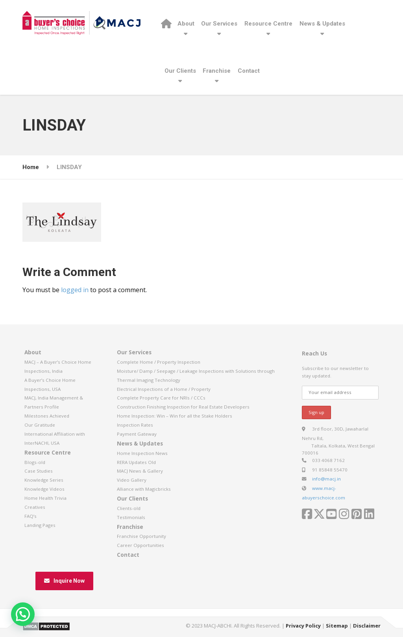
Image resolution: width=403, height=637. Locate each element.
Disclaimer (367, 625)
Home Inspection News (142, 453)
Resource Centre (268, 23)
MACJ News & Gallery (140, 471)
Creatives (34, 507)
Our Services (219, 23)
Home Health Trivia (45, 498)
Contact (249, 70)
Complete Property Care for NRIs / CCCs (161, 398)
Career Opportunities (140, 545)
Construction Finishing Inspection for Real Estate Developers (183, 407)
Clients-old (128, 508)
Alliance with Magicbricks (144, 489)
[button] (23, 614)
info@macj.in (326, 479)
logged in (75, 289)
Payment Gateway (137, 434)
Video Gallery (131, 480)
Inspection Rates (135, 425)
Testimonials (131, 517)
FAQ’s (30, 516)
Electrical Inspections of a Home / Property (164, 389)
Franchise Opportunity (141, 536)
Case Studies (38, 471)
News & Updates (322, 23)
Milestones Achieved (46, 416)
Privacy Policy (303, 625)
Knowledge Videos (44, 489)
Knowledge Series (43, 480)
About (185, 23)
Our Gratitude (39, 425)
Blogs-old (34, 462)
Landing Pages (39, 525)
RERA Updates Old (136, 462)
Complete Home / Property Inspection (158, 362)
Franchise (217, 70)
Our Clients (180, 70)
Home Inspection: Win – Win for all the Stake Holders (174, 416)
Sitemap (337, 625)
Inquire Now (64, 581)
